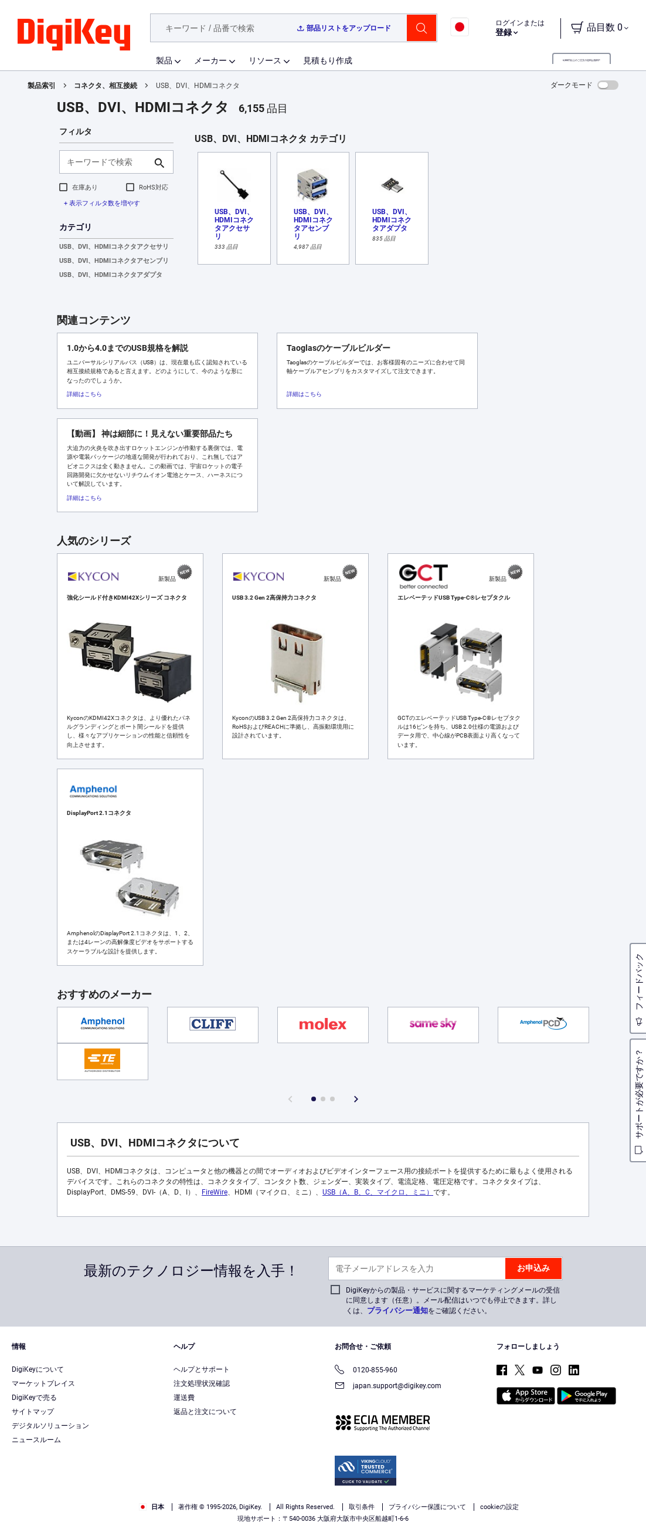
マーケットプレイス (43, 1383)
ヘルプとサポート (202, 1369)
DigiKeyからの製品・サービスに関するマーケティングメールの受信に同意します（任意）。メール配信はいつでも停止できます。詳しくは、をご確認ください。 (453, 1300)
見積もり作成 (327, 60)
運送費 (184, 1397)
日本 (151, 1507)
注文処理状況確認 (202, 1383)
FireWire (214, 1192)
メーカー (210, 60)
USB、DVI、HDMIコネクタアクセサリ (114, 246)
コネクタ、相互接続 (105, 86)
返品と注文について (205, 1412)
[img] (74, 35)
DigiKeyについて (38, 1369)
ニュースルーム (36, 1440)
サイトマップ (33, 1412)
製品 (164, 60)
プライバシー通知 (397, 1310)
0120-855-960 (366, 1370)
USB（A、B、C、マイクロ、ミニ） (377, 1192)
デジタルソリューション (50, 1426)
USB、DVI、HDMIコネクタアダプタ (110, 275)
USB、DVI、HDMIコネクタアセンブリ (114, 261)
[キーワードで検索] (107, 162)
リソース (265, 60)
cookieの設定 (499, 1507)
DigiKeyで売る (34, 1397)
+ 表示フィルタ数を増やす (102, 203)
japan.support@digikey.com (388, 1386)
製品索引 (42, 86)
